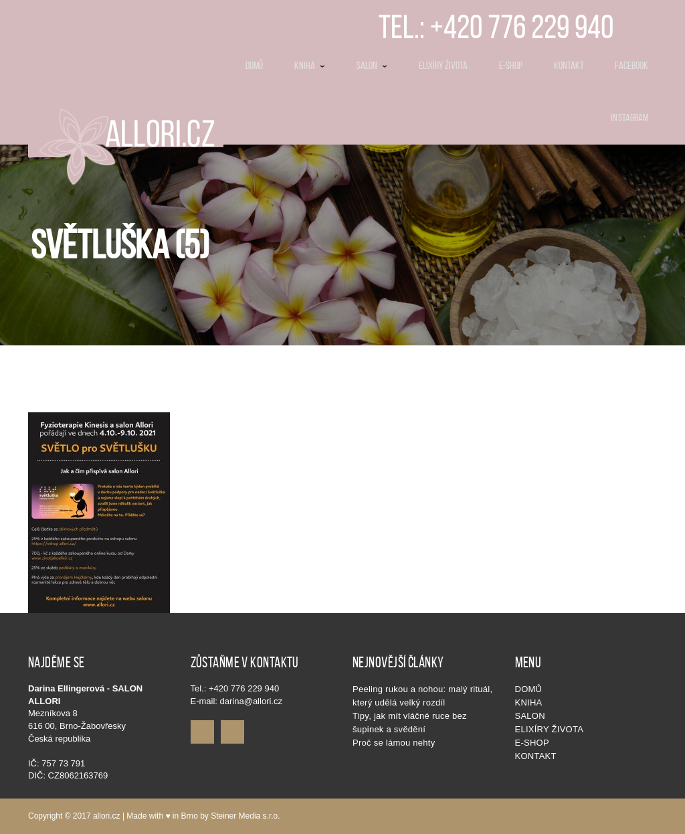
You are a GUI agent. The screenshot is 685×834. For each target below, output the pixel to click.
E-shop (532, 743)
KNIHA (529, 702)
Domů (529, 689)
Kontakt (536, 756)
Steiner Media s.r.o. (245, 816)
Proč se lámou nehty (394, 743)
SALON (530, 716)
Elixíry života (549, 729)
